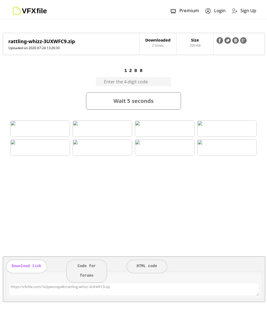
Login (215, 10)
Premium (184, 10)
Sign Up (243, 10)
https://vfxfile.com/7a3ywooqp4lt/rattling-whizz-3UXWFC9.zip (134, 289)
